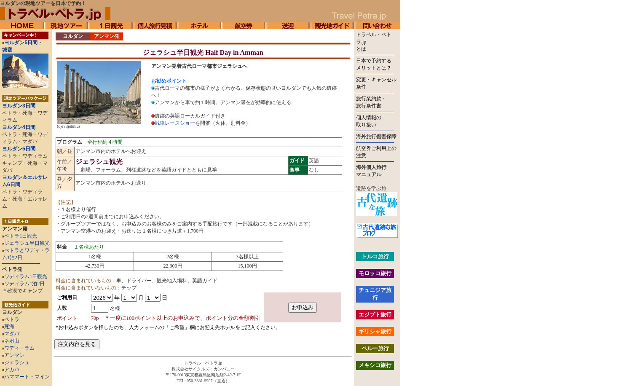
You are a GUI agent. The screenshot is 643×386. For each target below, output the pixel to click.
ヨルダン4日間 (18, 127)
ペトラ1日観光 (20, 236)
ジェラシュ (15, 362)
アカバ (10, 370)
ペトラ (10, 319)
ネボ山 (10, 341)
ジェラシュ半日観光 (27, 243)
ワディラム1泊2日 (24, 284)
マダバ (10, 334)
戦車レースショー (175, 123)
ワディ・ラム (18, 348)
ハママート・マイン (27, 377)
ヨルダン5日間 (18, 149)
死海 (8, 327)
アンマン (13, 355)
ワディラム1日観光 (25, 276)
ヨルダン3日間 (18, 106)
